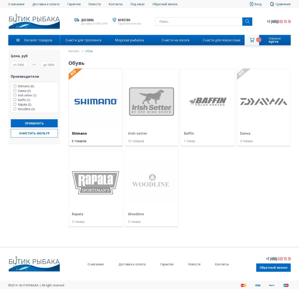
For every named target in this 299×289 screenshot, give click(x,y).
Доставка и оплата (45, 4)
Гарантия (74, 4)
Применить (34, 123)
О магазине (16, 4)
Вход (257, 4)
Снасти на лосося (175, 40)
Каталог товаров (38, 40)
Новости (94, 4)
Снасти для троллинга (83, 40)
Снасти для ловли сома (221, 40)
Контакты (116, 4)
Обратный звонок (165, 4)
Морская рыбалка (129, 40)
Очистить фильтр (34, 133)
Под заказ (137, 4)
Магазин (74, 51)
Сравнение (283, 4)
